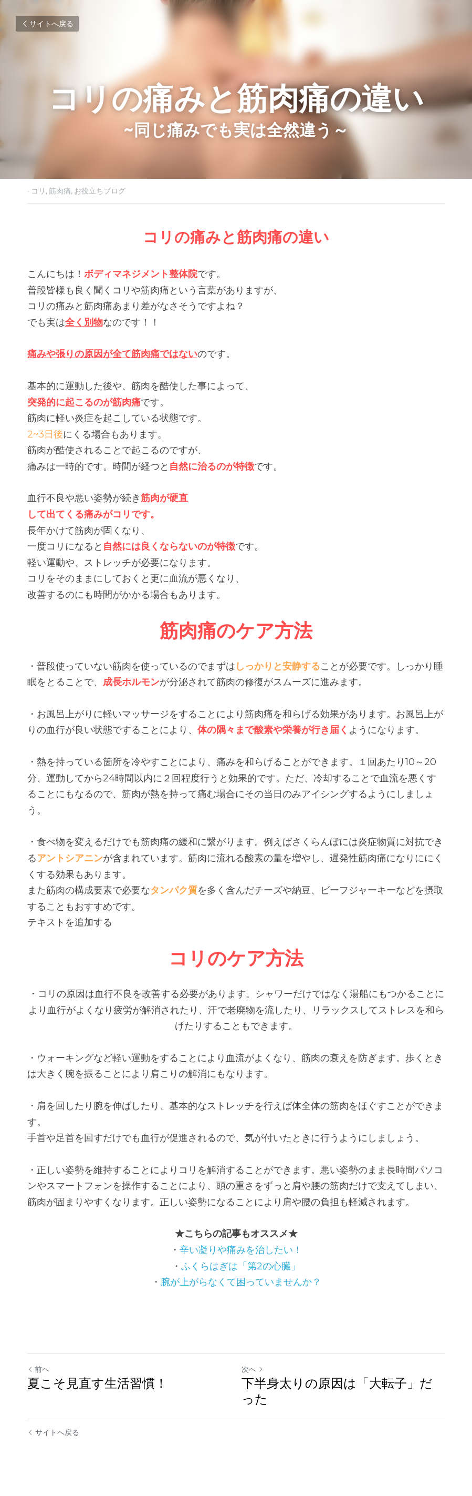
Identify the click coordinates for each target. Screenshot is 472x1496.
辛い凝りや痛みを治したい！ (241, 1250)
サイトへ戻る (47, 23)
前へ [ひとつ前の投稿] (38, 1369)
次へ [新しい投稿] (253, 1369)
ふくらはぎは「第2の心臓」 (240, 1266)
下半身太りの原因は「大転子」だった (337, 1391)
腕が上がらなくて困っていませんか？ (241, 1282)
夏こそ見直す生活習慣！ (97, 1383)
